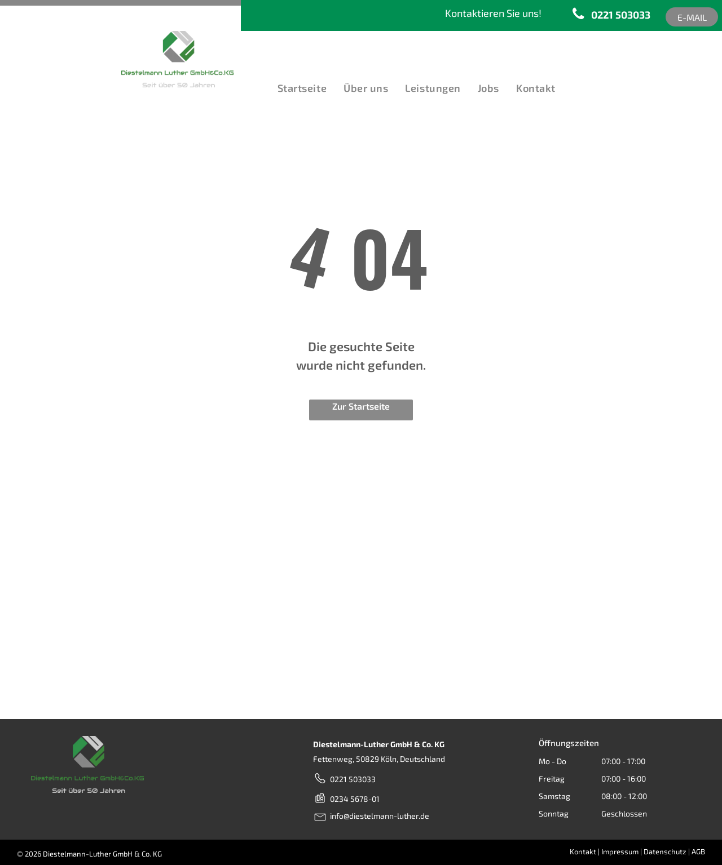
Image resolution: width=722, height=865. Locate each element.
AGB (698, 851)
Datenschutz (665, 851)
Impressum (620, 851)
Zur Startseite (361, 406)
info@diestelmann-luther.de (379, 815)
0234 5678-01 (355, 799)
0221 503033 (353, 779)
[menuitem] (299, 88)
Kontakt (583, 851)
